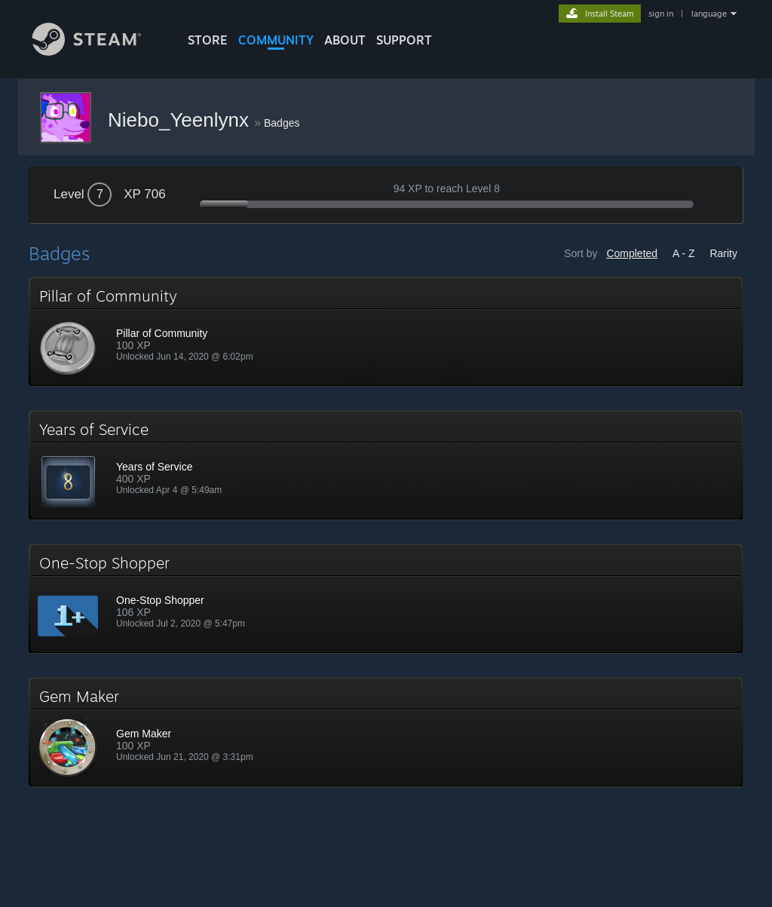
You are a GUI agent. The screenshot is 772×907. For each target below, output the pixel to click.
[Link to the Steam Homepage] (98, 51)
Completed (631, 253)
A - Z (683, 253)
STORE (208, 39)
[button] (386, 332)
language (709, 13)
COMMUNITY (276, 39)
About (345, 39)
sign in (660, 13)
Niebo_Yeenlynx (181, 120)
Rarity (723, 253)
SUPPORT (404, 39)
